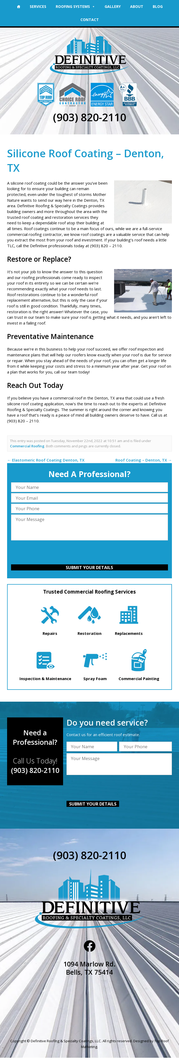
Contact (89, 19)
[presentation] (89, 553)
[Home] (18, 6)
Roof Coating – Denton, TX (143, 459)
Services (38, 6)
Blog (158, 6)
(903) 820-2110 (89, 117)
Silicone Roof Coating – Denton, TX (86, 160)
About (136, 6)
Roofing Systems (75, 6)
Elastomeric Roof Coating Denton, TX (45, 459)
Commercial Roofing (27, 445)
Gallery (113, 6)
